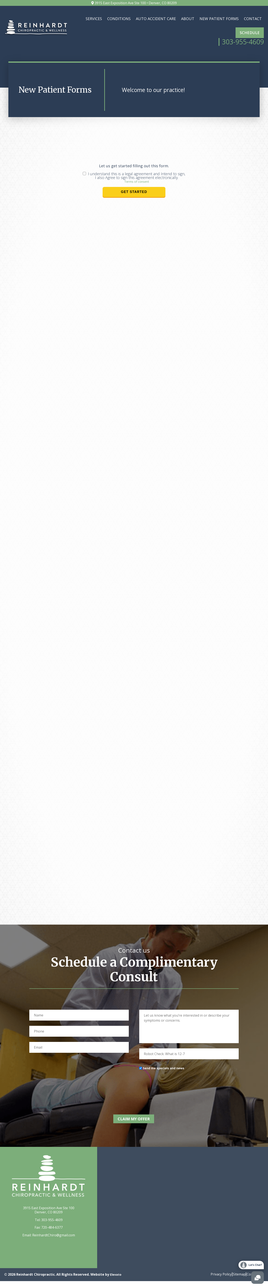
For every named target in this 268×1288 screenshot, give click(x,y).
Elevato (116, 1281)
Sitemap (235, 1281)
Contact (253, 18)
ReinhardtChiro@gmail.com (53, 1241)
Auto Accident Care (156, 18)
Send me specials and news (163, 1078)
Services (94, 18)
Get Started (134, 201)
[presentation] (171, 1095)
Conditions (119, 18)
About (187, 18)
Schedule (250, 32)
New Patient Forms (219, 18)
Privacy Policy (214, 1281)
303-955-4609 (52, 1226)
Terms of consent (137, 191)
